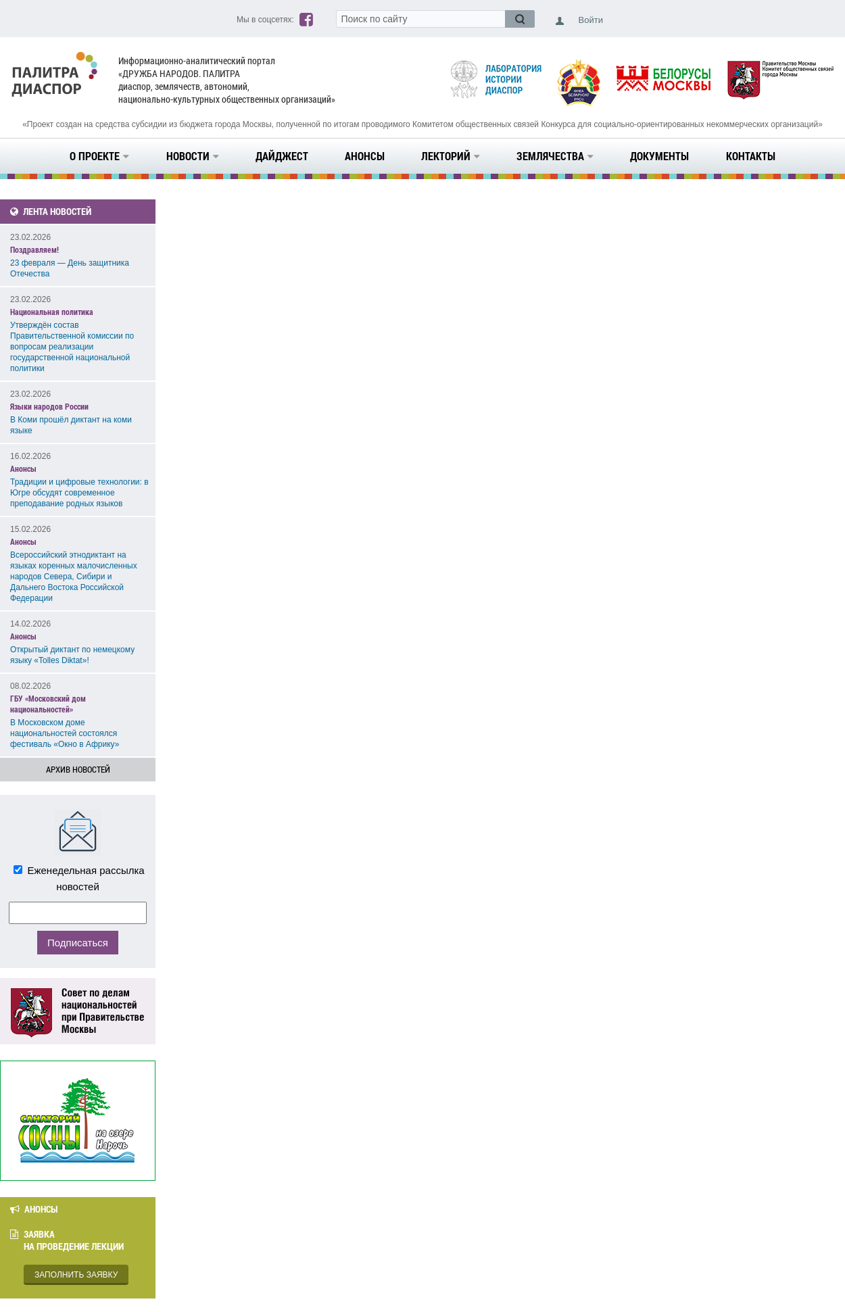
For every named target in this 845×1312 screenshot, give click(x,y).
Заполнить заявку (76, 1275)
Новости (192, 156)
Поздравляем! (34, 249)
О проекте (99, 156)
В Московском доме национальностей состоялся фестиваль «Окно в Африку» (64, 733)
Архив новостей (78, 769)
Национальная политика (51, 311)
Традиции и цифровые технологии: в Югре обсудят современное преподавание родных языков (79, 492)
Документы (659, 156)
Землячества (555, 156)
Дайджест (282, 156)
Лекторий (450, 156)
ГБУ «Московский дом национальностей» (48, 703)
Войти (591, 20)
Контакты (750, 156)
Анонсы (365, 156)
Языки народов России (49, 406)
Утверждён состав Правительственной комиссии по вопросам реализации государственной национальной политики (72, 346)
